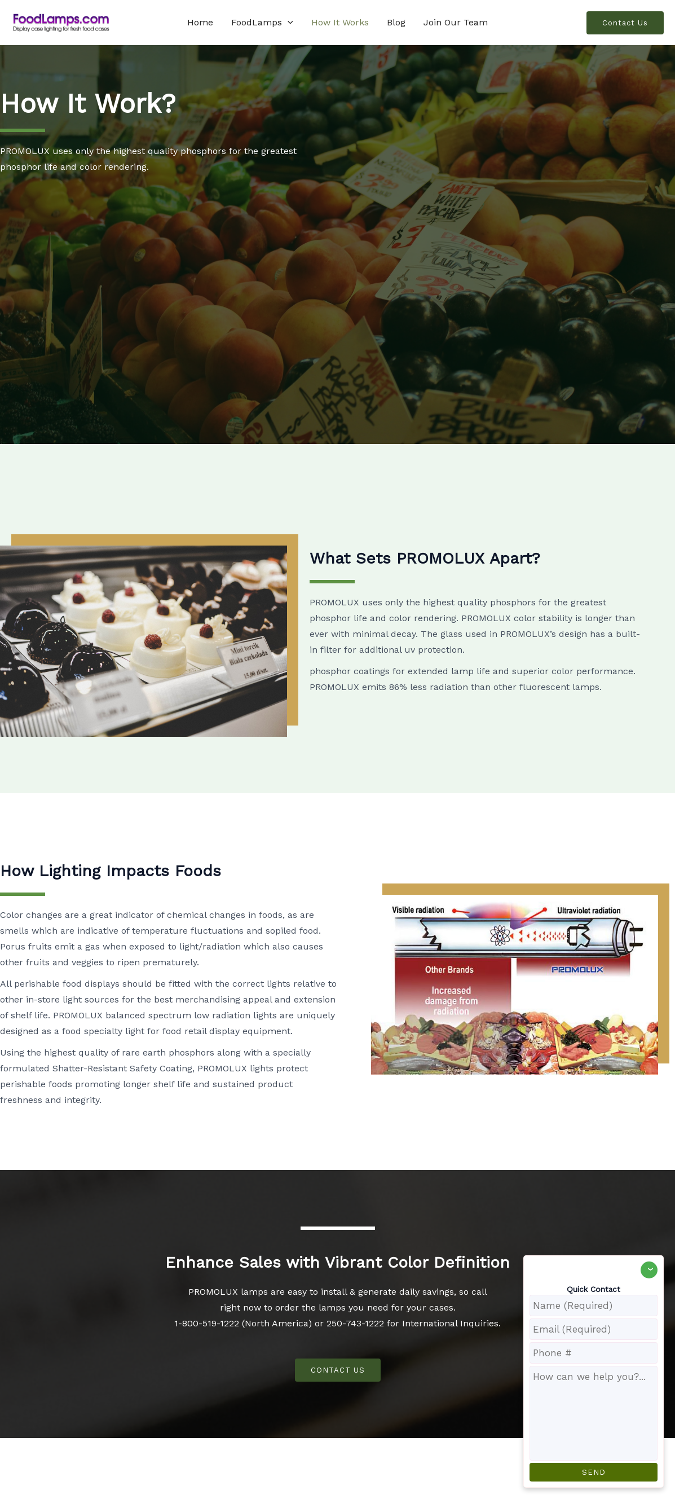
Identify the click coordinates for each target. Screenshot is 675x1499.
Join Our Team (455, 22)
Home (200, 22)
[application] (287, 22)
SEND (594, 1472)
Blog (396, 22)
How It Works (340, 22)
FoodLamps (262, 22)
